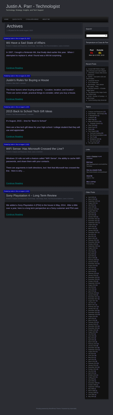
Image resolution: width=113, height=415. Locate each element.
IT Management (92, 115)
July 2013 (91, 371)
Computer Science (95, 123)
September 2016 (93, 314)
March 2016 (91, 320)
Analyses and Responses (19, 46)
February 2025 (92, 209)
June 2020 (91, 252)
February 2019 (92, 273)
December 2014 (92, 347)
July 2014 (91, 353)
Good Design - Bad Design (35, 46)
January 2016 (92, 324)
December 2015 (92, 326)
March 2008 (91, 390)
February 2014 (92, 363)
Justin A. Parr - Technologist (33, 6)
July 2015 (91, 334)
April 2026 (91, 197)
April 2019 (91, 271)
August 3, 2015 (24, 144)
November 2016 (92, 312)
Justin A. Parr (14, 38)
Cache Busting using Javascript (97, 100)
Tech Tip (92, 137)
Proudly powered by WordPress (46, 408)
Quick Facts (17, 19)
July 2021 (91, 234)
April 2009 (91, 381)
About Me (46, 19)
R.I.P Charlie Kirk (93, 82)
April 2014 (91, 359)
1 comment (22, 83)
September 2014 (93, 349)
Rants (29, 152)
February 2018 (92, 293)
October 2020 (92, 244)
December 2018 (92, 277)
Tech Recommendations (51, 46)
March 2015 (91, 342)
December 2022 (92, 218)
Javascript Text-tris (93, 80)
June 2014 (91, 355)
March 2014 (91, 361)
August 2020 (92, 248)
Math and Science (93, 121)
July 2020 (91, 250)
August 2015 (92, 332)
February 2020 (92, 260)
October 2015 (92, 330)
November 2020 (92, 242)
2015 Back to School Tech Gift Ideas (29, 111)
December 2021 (92, 232)
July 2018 (91, 287)
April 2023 (91, 215)
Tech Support (92, 131)
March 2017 (91, 304)
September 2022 (93, 222)
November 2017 (92, 299)
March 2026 (91, 199)
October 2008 (92, 385)
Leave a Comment (64, 46)
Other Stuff (15, 83)
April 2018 (91, 291)
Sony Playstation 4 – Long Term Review (31, 195)
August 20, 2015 (25, 38)
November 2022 (92, 220)
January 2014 (92, 365)
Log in (88, 156)
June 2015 (91, 336)
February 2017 (92, 306)
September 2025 (93, 201)
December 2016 (92, 310)
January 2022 (92, 230)
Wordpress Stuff (94, 139)
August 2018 (92, 285)
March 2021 (91, 238)
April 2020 (91, 256)
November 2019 (92, 263)
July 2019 (91, 267)
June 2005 (91, 394)
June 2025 (91, 207)
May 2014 (91, 357)
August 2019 (92, 265)
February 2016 (92, 322)
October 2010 (92, 375)
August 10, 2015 (25, 76)
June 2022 (91, 226)
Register (94, 156)
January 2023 (92, 217)
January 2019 (92, 275)
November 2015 (92, 328)
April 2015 (91, 340)
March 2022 (91, 228)
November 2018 (92, 279)
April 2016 (91, 318)
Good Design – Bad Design (96, 113)
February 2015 (92, 344)
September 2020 (93, 246)
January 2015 (92, 346)
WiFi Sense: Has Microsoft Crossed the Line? (35, 148)
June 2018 (91, 289)
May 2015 (91, 338)
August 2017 (92, 301)
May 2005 (91, 396)
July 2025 (91, 205)
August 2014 (92, 351)
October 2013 (92, 369)
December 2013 (92, 367)
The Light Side (92, 143)
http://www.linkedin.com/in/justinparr (96, 172)
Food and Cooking (95, 133)
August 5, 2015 (24, 107)
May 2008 (91, 388)
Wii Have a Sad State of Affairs (25, 42)
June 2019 (91, 269)
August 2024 (92, 211)
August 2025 (92, 203)
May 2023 (91, 213)
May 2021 (91, 236)
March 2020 (91, 258)
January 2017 (92, 308)
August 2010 (92, 377)
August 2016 (92, 316)
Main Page (91, 119)
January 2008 (92, 392)
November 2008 (92, 383)
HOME (6, 19)
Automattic (73, 408)
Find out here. (90, 184)
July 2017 (91, 303)
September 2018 (93, 283)
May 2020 (91, 254)
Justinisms (91, 117)
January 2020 (92, 261)
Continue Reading (14, 68)
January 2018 (92, 295)
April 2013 (91, 373)
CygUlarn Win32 (32, 19)
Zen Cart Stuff (94, 141)
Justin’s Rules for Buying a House (27, 80)
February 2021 (92, 240)
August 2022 (92, 224)
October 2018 (92, 281)
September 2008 (93, 387)
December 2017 (92, 297)
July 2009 (91, 379)
